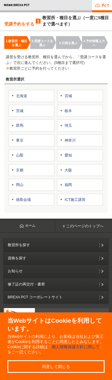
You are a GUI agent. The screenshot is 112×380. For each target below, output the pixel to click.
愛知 (68, 155)
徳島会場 (23, 199)
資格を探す (17, 258)
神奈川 (70, 140)
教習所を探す (19, 245)
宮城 (68, 96)
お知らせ (15, 271)
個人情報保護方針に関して (76, 346)
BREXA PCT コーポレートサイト (35, 297)
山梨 (19, 155)
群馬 (19, 125)
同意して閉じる (56, 366)
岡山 (19, 185)
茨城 (19, 111)
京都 (19, 170)
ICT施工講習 (75, 199)
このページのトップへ (83, 226)
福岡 (68, 185)
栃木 (68, 111)
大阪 (68, 170)
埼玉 (68, 125)
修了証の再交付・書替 (26, 284)
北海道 (21, 96)
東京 (19, 140)
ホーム (27, 226)
